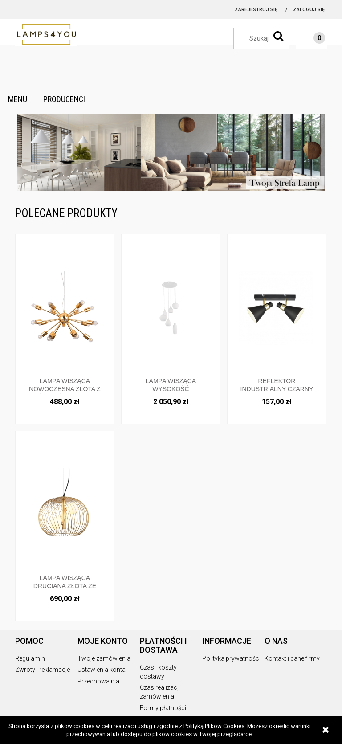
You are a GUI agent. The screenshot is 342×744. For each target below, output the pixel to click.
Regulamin (30, 658)
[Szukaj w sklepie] (266, 38)
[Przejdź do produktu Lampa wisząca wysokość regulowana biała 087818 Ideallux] (171, 308)
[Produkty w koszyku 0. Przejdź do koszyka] (310, 39)
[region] (171, 152)
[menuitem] (17, 99)
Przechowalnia (98, 681)
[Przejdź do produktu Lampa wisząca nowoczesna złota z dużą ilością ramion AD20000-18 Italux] (65, 308)
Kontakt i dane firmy (292, 658)
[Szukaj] (278, 36)
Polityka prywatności (231, 658)
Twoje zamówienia (103, 658)
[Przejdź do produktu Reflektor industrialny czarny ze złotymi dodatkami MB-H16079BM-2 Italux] (277, 308)
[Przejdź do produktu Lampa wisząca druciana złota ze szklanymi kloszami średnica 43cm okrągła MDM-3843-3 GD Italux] (65, 505)
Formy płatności (163, 707)
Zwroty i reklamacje (42, 669)
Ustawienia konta (101, 669)
